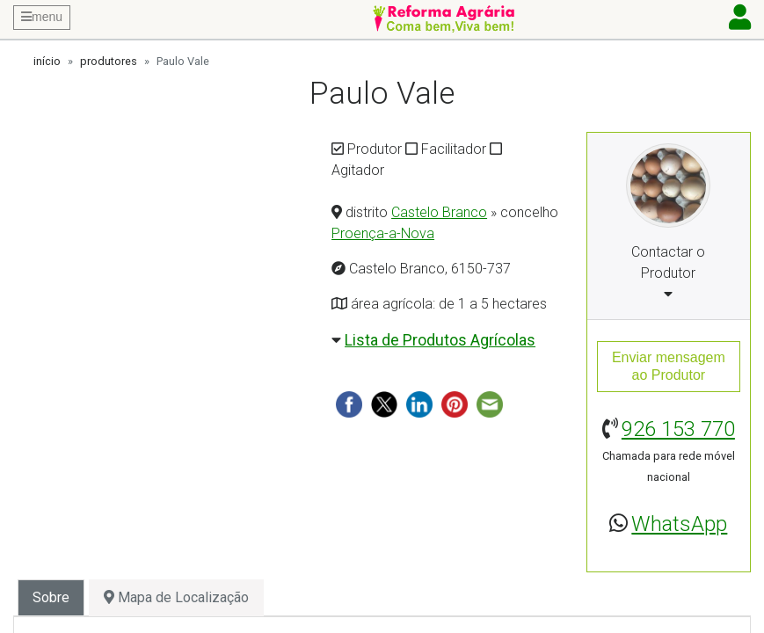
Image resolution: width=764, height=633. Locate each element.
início (47, 61)
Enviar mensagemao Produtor (668, 366)
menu (41, 17)
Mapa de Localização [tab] (176, 597)
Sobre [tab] (51, 597)
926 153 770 (678, 429)
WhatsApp (679, 524)
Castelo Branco (439, 212)
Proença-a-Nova (382, 233)
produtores (108, 61)
